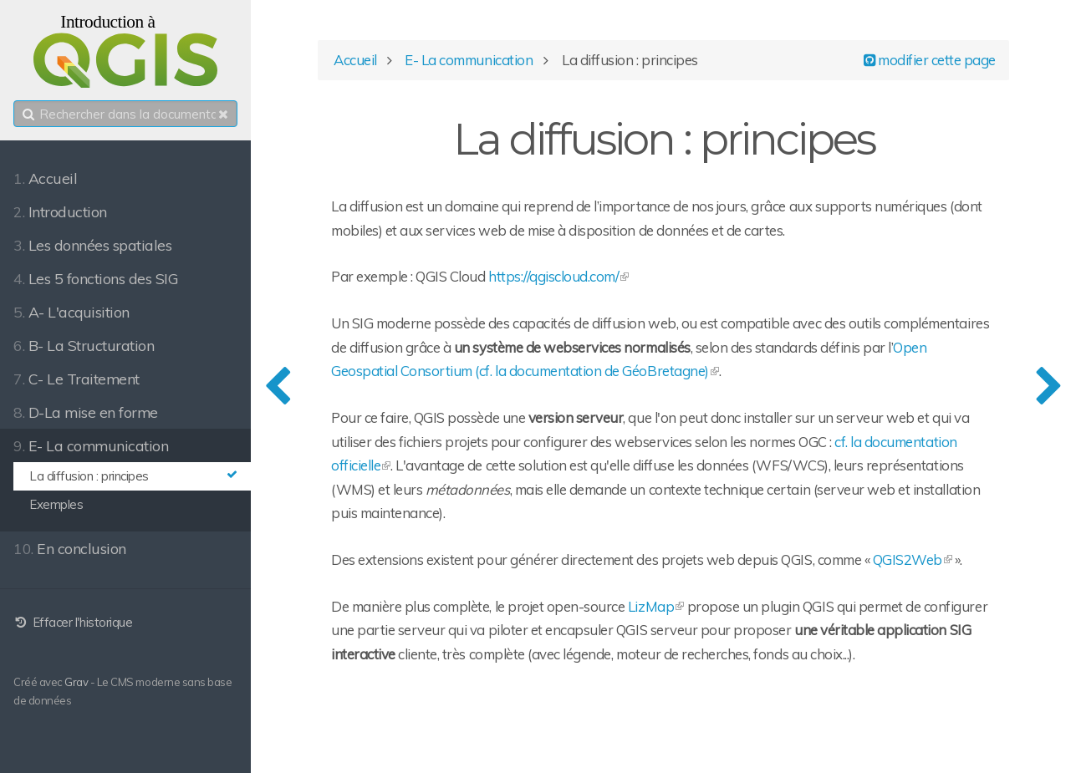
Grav (76, 682)
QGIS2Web (907, 559)
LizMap (651, 606)
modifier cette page (930, 60)
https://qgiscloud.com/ (553, 276)
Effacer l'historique (72, 622)
